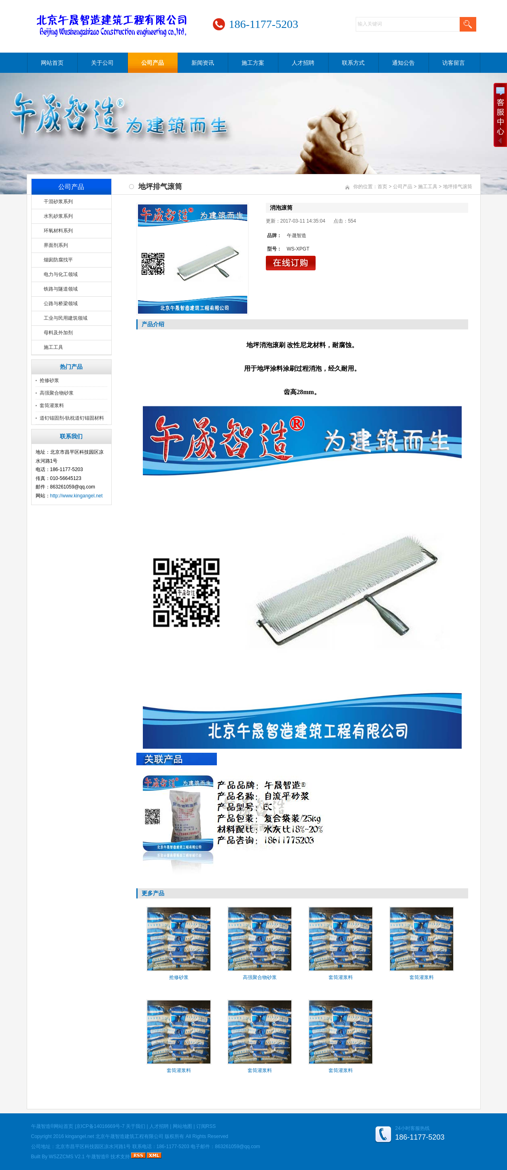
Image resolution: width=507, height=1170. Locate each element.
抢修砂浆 (49, 380)
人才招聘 (303, 62)
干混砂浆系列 (58, 201)
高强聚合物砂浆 (57, 393)
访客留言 (453, 62)
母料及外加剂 (58, 332)
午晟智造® (97, 1156)
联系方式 (353, 62)
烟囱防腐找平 (58, 260)
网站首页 (52, 62)
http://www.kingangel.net (76, 496)
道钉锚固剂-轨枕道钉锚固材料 (72, 418)
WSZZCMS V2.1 (67, 1156)
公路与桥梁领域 (61, 303)
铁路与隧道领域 (61, 289)
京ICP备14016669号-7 (100, 1126)
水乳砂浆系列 (58, 216)
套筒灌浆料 (52, 405)
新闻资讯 (202, 62)
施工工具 (53, 347)
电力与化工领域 (61, 274)
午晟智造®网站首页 (52, 1126)
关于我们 (135, 1126)
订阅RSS (206, 1126)
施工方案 (253, 62)
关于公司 (102, 62)
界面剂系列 (56, 245)
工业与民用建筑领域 (65, 318)
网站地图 (182, 1126)
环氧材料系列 (58, 231)
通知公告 (403, 62)
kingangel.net (79, 1136)
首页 (382, 186)
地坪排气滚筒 (457, 186)
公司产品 (152, 62)
